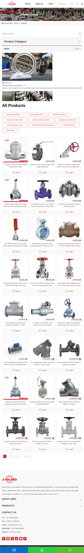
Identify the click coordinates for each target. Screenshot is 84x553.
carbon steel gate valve (14, 125)
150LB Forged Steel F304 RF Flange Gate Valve (42, 443)
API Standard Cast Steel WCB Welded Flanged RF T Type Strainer (15, 324)
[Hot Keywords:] (80, 34)
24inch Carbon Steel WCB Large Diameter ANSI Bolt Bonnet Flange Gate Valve (15, 205)
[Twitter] (12, 538)
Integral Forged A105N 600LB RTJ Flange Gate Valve (15, 443)
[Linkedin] (8, 538)
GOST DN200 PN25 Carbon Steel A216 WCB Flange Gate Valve (15, 284)
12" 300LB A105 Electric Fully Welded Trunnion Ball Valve (42, 324)
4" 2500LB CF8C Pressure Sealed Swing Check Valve (15, 166)
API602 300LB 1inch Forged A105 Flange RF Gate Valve (69, 443)
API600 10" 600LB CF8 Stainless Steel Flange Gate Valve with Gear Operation (69, 324)
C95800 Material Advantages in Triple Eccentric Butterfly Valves (14, 86)
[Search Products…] (40, 34)
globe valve (10, 130)
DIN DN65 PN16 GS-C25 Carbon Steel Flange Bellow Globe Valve (42, 205)
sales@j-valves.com (15, 525)
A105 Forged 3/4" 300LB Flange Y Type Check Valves (69, 363)
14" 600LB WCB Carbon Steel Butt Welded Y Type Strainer (42, 363)
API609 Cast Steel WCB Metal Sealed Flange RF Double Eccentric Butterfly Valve (42, 245)
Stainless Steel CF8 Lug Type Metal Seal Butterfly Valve (42, 403)
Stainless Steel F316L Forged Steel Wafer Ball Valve (42, 166)
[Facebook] (3, 538)
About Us (39, 4)
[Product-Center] (42, 14)
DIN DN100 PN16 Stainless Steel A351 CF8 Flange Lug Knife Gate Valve (69, 284)
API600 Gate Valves (59, 114)
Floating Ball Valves (13, 114)
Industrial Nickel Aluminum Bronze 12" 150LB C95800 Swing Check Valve (69, 245)
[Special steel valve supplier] (9, 479)
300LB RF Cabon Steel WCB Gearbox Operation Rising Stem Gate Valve (15, 403)
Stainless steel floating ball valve (43, 125)
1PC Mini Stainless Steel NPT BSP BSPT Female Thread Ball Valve (15, 363)
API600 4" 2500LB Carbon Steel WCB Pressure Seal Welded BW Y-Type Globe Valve (69, 166)
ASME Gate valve (69, 125)
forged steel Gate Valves (15, 120)
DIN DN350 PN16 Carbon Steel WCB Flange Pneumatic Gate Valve (15, 245)
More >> (78, 49)
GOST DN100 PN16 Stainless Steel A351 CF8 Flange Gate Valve (42, 284)
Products (62, 4)
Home (27, 4)
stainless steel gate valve (41, 120)
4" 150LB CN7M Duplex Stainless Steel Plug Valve (69, 205)
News (51, 4)
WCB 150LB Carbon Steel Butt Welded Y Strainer (69, 403)
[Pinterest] (25, 538)
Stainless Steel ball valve (67, 120)
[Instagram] (20, 538)
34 (26, 456)
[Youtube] (16, 538)
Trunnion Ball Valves (36, 114)
